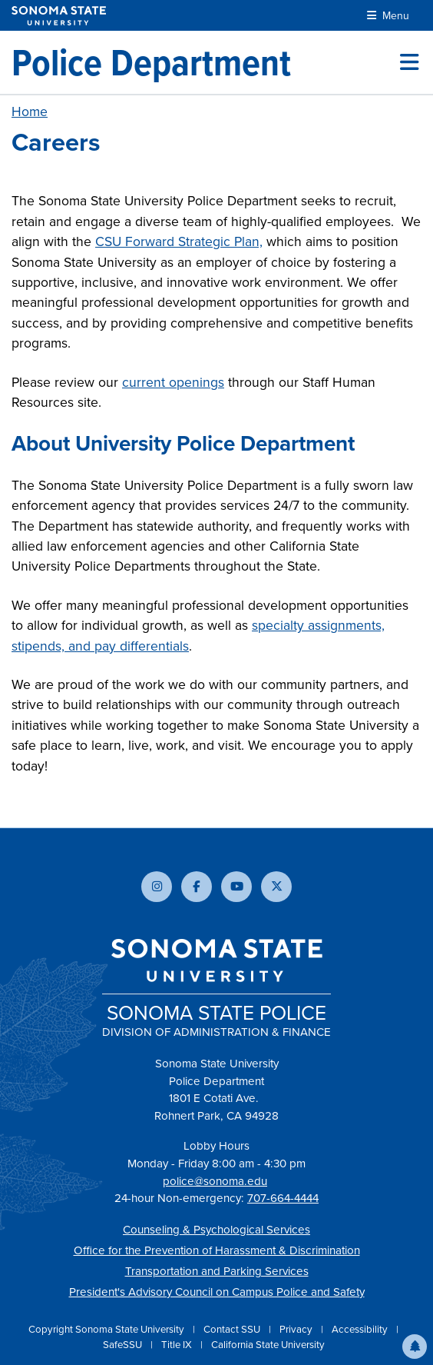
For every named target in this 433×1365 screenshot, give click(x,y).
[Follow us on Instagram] (156, 886)
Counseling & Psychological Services (216, 1229)
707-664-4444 (283, 1198)
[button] (414, 1346)
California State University (268, 1344)
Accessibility (361, 1329)
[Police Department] (151, 62)
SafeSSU (123, 1344)
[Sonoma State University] (59, 15)
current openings (173, 382)
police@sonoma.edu (215, 1181)
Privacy (297, 1329)
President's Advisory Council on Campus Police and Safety (217, 1291)
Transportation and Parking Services (217, 1271)
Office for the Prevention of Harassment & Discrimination (217, 1250)
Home (30, 112)
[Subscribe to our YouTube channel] (236, 886)
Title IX (177, 1344)
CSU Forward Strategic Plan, (179, 241)
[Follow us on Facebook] (196, 886)
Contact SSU (233, 1329)
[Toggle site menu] (409, 62)
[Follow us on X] (276, 886)
